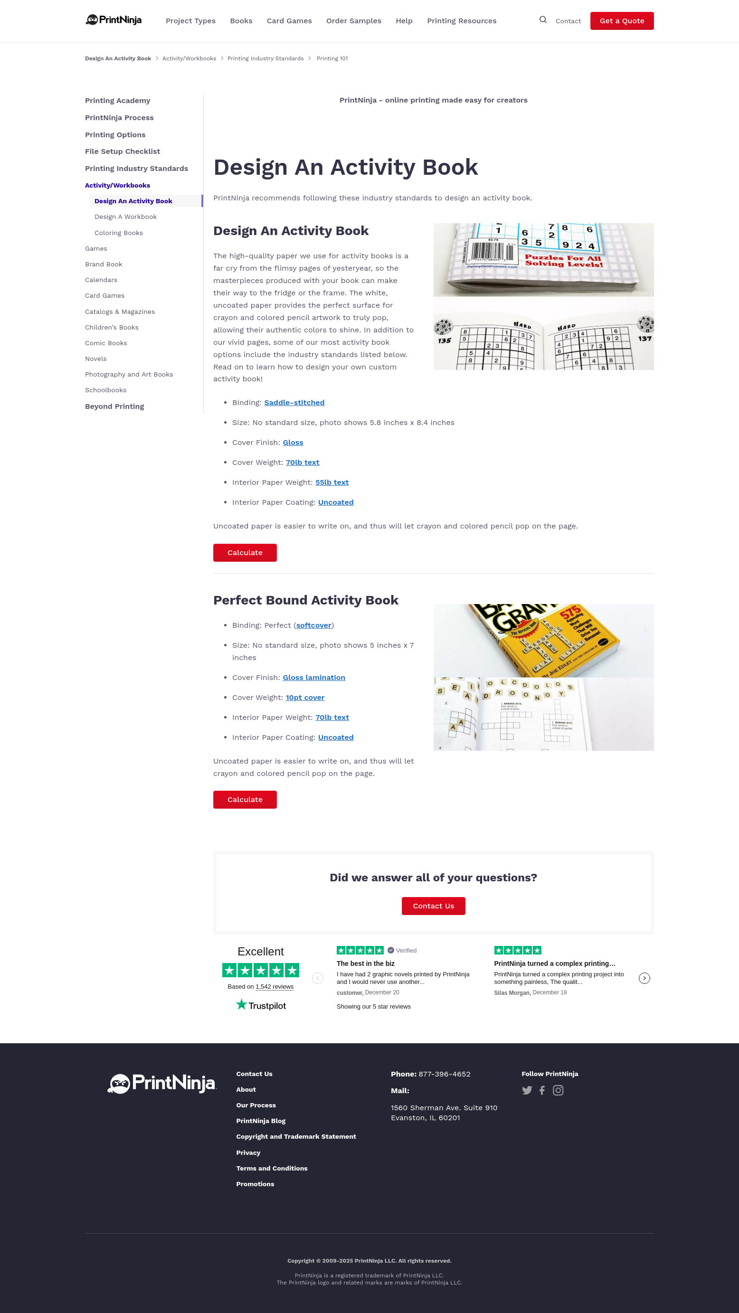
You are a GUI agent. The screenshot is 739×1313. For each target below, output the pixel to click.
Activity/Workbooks (189, 58)
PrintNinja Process (119, 117)
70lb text (303, 462)
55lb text (332, 482)
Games (96, 248)
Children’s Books (112, 327)
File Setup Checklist (122, 151)
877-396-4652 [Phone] (444, 1073)
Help (404, 22)
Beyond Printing (114, 406)
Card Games (289, 22)
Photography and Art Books (129, 374)
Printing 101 (332, 58)
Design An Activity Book (133, 201)
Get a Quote (622, 22)
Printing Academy (118, 100)
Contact (568, 22)
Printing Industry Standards (265, 58)
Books (241, 22)
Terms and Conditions (271, 1168)
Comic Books (106, 343)
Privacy (248, 1152)
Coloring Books (119, 232)
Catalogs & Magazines (120, 311)
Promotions (255, 1184)
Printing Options (115, 134)
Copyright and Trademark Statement (296, 1136)
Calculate (245, 552)
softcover (314, 625)
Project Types (191, 22)
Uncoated (336, 502)
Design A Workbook (126, 216)
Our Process (255, 1105)
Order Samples (353, 22)
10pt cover (305, 697)
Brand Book (104, 264)
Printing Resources (462, 22)
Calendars (101, 279)
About (246, 1089)
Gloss (293, 442)
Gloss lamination (314, 677)
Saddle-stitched (295, 402)
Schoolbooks (105, 390)
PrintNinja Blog (260, 1120)
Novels (96, 358)
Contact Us (434, 905)
